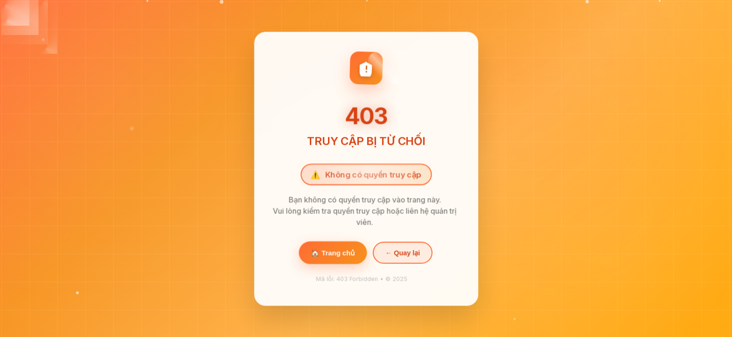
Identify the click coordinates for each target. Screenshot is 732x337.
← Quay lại (402, 253)
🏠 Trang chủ (332, 253)
